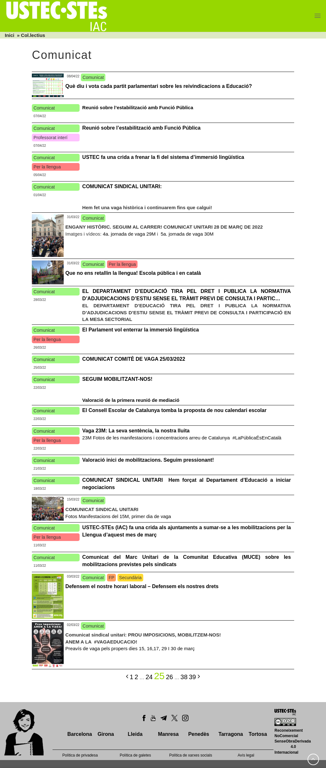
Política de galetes (135, 755)
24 (148, 676)
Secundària (130, 577)
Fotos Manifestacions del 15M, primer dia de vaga (118, 516)
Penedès (198, 734)
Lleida (135, 734)
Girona (105, 734)
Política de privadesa (80, 755)
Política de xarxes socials (190, 755)
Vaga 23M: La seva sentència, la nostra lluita (135, 430)
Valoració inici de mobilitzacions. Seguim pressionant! (148, 460)
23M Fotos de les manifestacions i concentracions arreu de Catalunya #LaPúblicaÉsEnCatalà (181, 437)
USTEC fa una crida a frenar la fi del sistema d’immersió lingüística (163, 157)
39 (192, 676)
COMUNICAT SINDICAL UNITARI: (122, 186)
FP (111, 577)
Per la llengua (47, 166)
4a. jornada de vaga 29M (129, 234)
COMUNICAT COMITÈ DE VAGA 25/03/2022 (133, 359)
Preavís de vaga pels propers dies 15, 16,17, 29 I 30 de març (130, 648)
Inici (9, 35)
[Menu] (317, 15)
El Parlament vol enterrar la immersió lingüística (140, 329)
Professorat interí (50, 137)
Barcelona (79, 734)
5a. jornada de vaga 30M (186, 234)
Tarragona (230, 734)
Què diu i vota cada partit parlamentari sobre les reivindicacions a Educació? (158, 86)
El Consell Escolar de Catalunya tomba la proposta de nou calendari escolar (175, 410)
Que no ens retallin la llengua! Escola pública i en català (133, 273)
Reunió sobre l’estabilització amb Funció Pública (137, 107)
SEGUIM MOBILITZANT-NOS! (117, 379)
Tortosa (258, 734)
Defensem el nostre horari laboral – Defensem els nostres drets (141, 586)
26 (169, 676)
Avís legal (246, 755)
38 (184, 676)
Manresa (168, 734)
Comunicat (93, 77)
